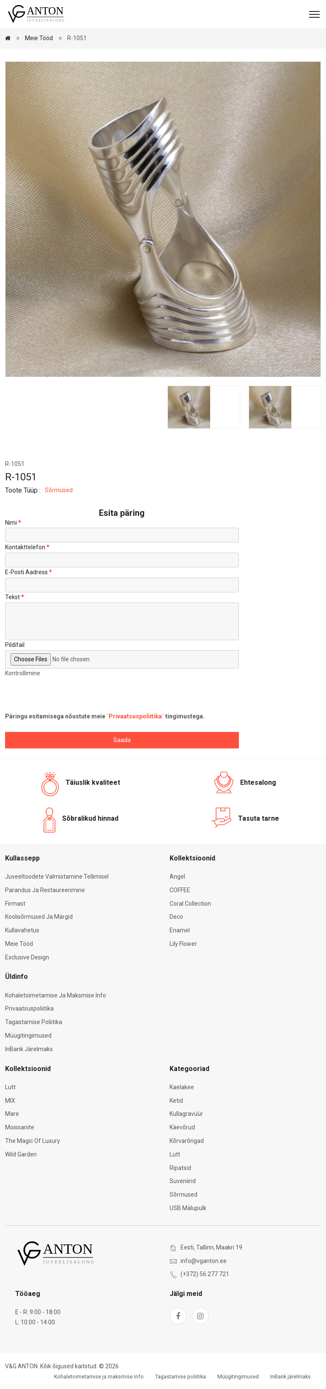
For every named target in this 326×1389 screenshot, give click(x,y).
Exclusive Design (27, 957)
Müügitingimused (28, 1035)
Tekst (12, 597)
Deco (176, 916)
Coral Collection (190, 903)
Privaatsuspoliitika (135, 716)
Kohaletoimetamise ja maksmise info (55, 995)
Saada (122, 740)
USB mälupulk (188, 1208)
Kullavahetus (22, 930)
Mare (12, 1113)
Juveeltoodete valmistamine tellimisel (57, 876)
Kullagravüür (186, 1113)
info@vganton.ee (204, 1260)
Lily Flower (183, 943)
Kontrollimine (22, 673)
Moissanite (19, 1127)
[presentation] (69, 695)
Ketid (176, 1100)
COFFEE (180, 890)
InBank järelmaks (29, 1049)
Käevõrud (182, 1127)
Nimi (11, 522)
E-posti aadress (26, 572)
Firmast (15, 903)
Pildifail (15, 644)
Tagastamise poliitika (33, 1022)
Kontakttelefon (25, 547)
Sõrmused (59, 490)
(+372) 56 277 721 (205, 1274)
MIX (10, 1100)
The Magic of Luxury (32, 1140)
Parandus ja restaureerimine (45, 890)
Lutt (10, 1087)
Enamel (180, 930)
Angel (177, 876)
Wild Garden (21, 1154)
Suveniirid (183, 1181)
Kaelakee (182, 1087)
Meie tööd (39, 38)
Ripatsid (180, 1167)
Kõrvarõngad (187, 1140)
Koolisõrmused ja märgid (39, 916)
